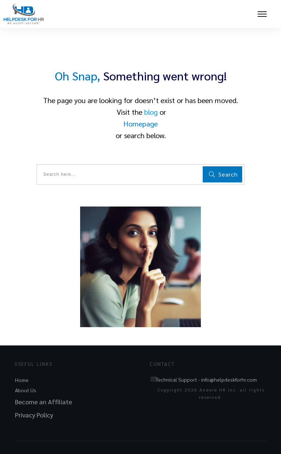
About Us (25, 390)
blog (151, 112)
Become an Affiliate (43, 401)
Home (22, 380)
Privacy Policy (34, 415)
